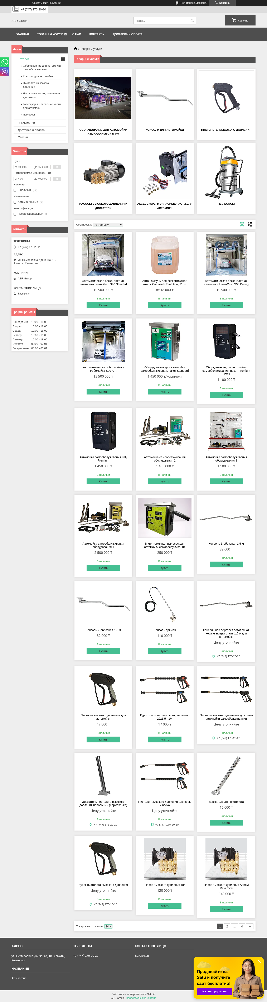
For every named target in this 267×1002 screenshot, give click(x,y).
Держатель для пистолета (226, 801)
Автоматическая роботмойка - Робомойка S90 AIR (103, 369)
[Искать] (192, 20)
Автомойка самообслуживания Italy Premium (103, 458)
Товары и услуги (50, 34)
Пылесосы (226, 203)
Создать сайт (40, 2)
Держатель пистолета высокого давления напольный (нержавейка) (103, 803)
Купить (103, 305)
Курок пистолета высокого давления (103, 885)
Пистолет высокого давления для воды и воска (164, 803)
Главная (22, 34)
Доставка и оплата (127, 34)
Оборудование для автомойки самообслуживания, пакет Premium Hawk (226, 371)
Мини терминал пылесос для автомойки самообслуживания (164, 545)
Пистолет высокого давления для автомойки (103, 717)
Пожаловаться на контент (141, 998)
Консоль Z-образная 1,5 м (226, 543)
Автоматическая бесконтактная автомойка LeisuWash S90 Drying (226, 282)
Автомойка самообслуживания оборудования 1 (103, 545)
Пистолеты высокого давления (226, 129)
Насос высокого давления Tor (165, 885)
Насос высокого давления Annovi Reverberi (226, 886)
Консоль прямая (165, 630)
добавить (201, 2)
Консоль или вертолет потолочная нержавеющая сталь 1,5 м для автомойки (226, 633)
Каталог (23, 59)
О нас (76, 34)
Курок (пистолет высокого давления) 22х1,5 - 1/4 (164, 717)
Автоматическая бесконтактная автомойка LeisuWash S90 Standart (103, 282)
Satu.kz (151, 994)
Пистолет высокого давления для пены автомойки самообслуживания (226, 717)
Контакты (97, 34)
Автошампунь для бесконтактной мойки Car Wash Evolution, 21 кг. (164, 282)
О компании (26, 123)
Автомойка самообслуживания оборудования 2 (164, 458)
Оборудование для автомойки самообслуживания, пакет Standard (165, 369)
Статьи (23, 137)
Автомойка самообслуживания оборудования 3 (226, 458)
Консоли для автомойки (165, 129)
